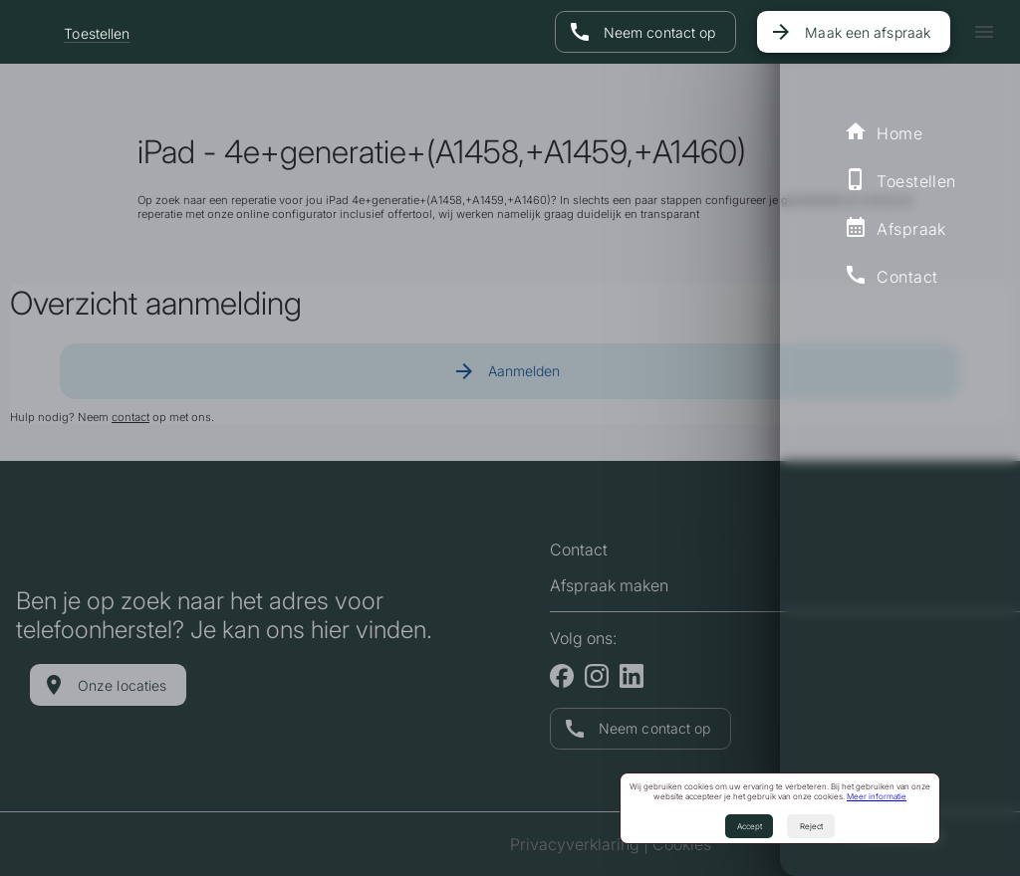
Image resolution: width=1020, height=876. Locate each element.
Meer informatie (876, 796)
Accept (749, 826)
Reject (811, 826)
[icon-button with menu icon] (984, 32)
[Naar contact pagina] (645, 32)
